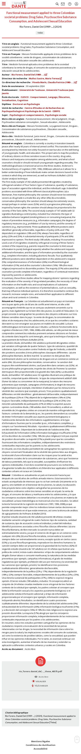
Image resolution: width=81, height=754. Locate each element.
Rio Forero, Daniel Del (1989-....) (28, 74)
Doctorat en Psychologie (26, 104)
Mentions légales (40, 741)
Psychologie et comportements (27, 115)
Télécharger (41, 686)
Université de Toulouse (32, 90)
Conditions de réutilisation (40, 745)
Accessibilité (40, 749)
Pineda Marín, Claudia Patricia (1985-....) (53, 82)
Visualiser (41, 681)
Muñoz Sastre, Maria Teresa (44, 78)
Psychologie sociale (55, 115)
